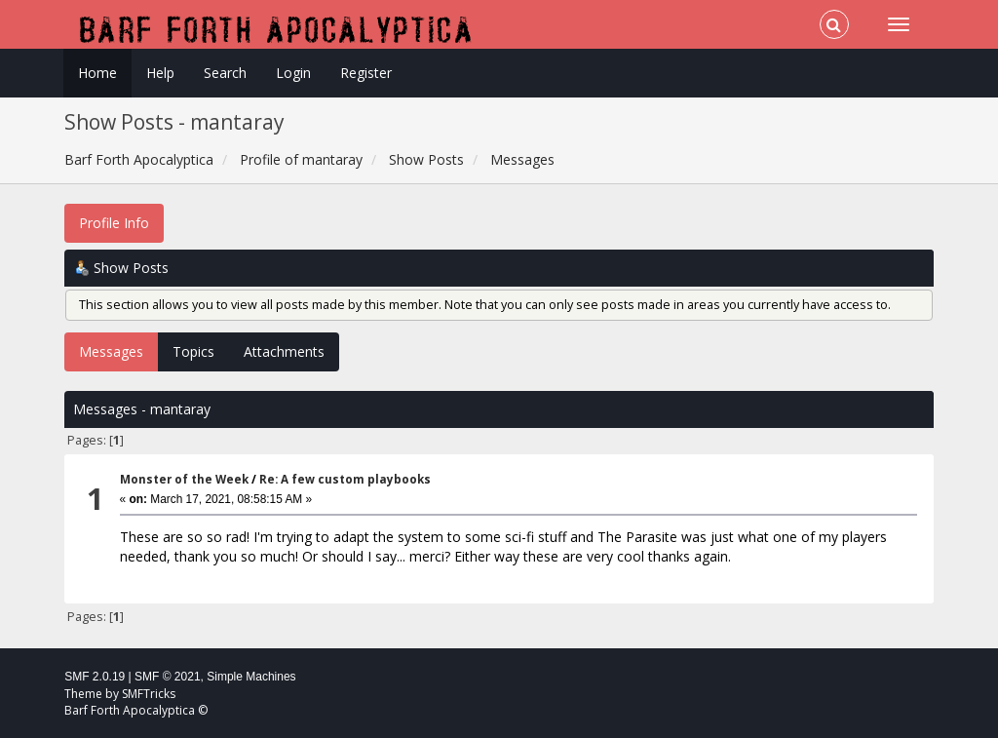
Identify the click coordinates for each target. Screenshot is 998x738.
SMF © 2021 (167, 676)
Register (366, 72)
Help (160, 72)
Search (225, 72)
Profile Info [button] (114, 223)
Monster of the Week (184, 479)
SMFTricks (148, 693)
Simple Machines (251, 676)
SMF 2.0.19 (94, 676)
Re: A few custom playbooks (345, 479)
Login (293, 72)
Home (97, 72)
